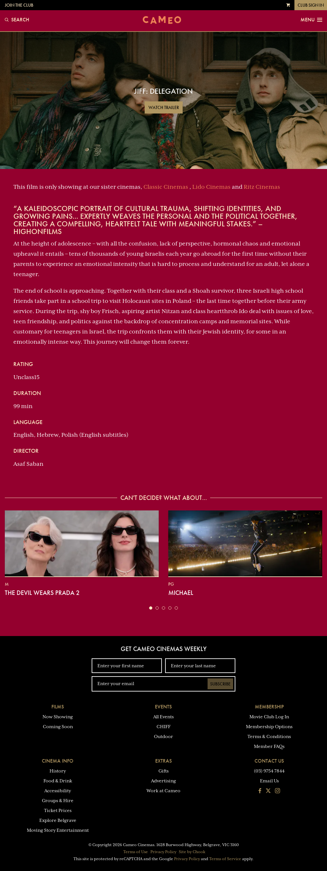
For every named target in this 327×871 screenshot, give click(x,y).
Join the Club (19, 5)
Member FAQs (269, 746)
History (57, 770)
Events (163, 706)
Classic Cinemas (165, 187)
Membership (269, 706)
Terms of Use (135, 852)
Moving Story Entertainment (58, 830)
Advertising (163, 780)
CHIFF (163, 726)
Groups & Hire (57, 800)
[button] (150, 608)
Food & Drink (57, 780)
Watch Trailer (163, 107)
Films (57, 706)
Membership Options (269, 726)
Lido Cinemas (211, 187)
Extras (163, 761)
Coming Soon (58, 726)
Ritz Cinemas (262, 187)
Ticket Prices (58, 810)
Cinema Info (57, 761)
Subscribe (220, 684)
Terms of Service (225, 859)
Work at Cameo (163, 790)
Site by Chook (192, 852)
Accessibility (57, 790)
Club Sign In (311, 5)
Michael (180, 593)
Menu (311, 19)
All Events (163, 716)
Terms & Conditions (269, 736)
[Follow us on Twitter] (268, 791)
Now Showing (57, 716)
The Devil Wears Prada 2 (42, 593)
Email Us (269, 780)
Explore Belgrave (57, 820)
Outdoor (163, 736)
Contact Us (269, 761)
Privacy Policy (163, 852)
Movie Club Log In (269, 716)
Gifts (163, 770)
